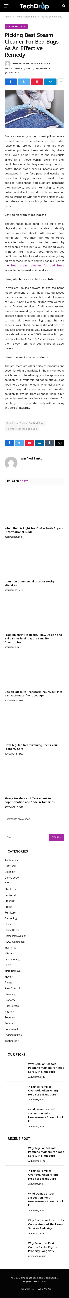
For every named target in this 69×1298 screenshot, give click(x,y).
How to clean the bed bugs (21, 428)
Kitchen (9, 953)
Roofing (9, 1011)
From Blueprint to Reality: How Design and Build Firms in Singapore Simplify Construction (33, 638)
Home (8, 924)
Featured (10, 895)
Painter (9, 982)
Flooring (10, 901)
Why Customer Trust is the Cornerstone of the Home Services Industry (46, 1224)
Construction (12, 877)
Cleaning (10, 871)
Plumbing (10, 994)
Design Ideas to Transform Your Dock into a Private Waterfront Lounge (34, 693)
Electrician (11, 889)
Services (10, 1023)
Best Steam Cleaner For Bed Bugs (25, 423)
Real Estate (12, 1005)
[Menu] (6, 6)
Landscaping (12, 959)
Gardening (11, 918)
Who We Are (45, 1289)
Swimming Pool (14, 1035)
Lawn (8, 965)
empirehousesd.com (34, 1281)
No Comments (41, 69)
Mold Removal (13, 970)
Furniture (10, 912)
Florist (8, 906)
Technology (12, 1040)
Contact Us (27, 1289)
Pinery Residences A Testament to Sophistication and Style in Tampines (30, 800)
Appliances (11, 860)
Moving (9, 976)
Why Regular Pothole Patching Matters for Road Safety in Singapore (46, 1067)
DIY (7, 883)
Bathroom (10, 866)
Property (10, 1000)
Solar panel (11, 1029)
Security (10, 1017)
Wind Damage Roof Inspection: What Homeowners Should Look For (46, 1115)
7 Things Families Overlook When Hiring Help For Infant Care (43, 1090)
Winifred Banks (23, 63)
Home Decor (12, 930)
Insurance (10, 947)
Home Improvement (16, 26)
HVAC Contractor (15, 941)
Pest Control (12, 988)
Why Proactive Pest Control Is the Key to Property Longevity (42, 1247)
